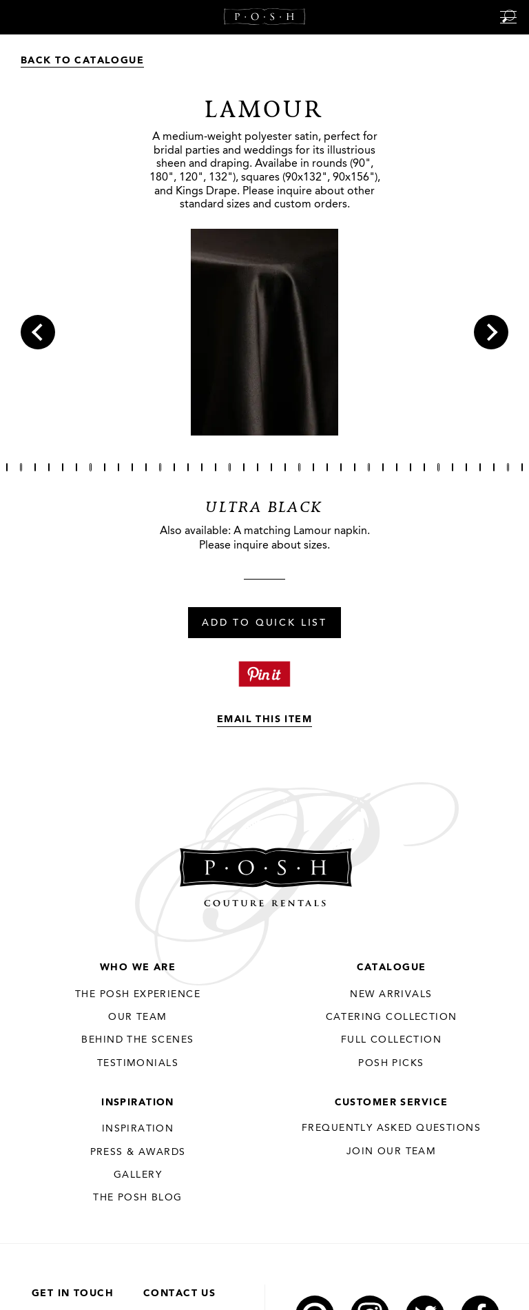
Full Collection (391, 1040)
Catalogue (391, 967)
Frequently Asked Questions (391, 1128)
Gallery (138, 1175)
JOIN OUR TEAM (391, 1151)
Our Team (137, 1017)
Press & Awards (138, 1152)
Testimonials (137, 1063)
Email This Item (264, 719)
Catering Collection (391, 1017)
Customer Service (391, 1102)
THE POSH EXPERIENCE (137, 994)
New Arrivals (391, 994)
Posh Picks (391, 1063)
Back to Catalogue (82, 60)
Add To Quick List (264, 623)
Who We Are (138, 967)
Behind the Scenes (137, 1040)
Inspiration (137, 1102)
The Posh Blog (137, 1197)
